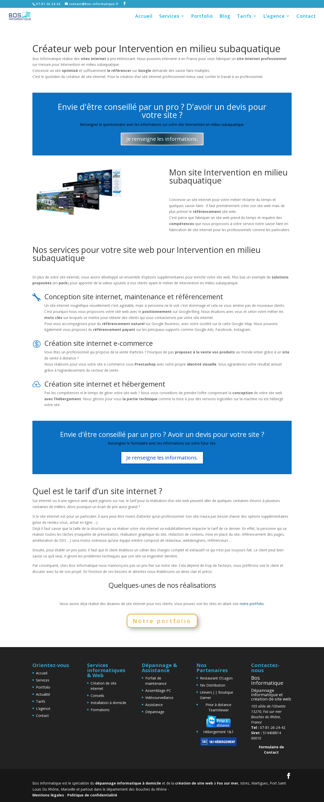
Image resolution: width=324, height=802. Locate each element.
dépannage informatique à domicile (128, 783)
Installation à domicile (108, 702)
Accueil (144, 16)
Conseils (97, 695)
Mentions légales (48, 795)
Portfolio (202, 16)
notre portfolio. (252, 603)
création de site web (194, 783)
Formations (100, 709)
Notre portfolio (162, 621)
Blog (224, 16)
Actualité (43, 694)
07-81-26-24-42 (268, 727)
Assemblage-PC (158, 690)
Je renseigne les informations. (162, 138)
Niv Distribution (212, 685)
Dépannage (154, 711)
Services (169, 16)
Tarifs (244, 16)
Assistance (154, 704)
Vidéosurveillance (159, 697)
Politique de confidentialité (92, 795)
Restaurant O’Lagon (216, 678)
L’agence (274, 16)
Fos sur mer (227, 783)
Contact (306, 16)
